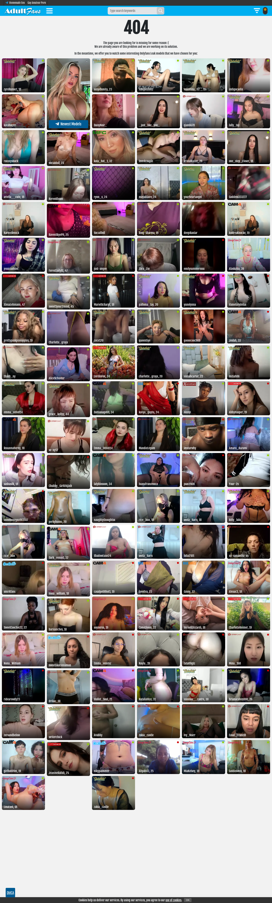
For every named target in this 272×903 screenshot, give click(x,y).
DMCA (10, 892)
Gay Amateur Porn (37, 2)
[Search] (160, 11)
